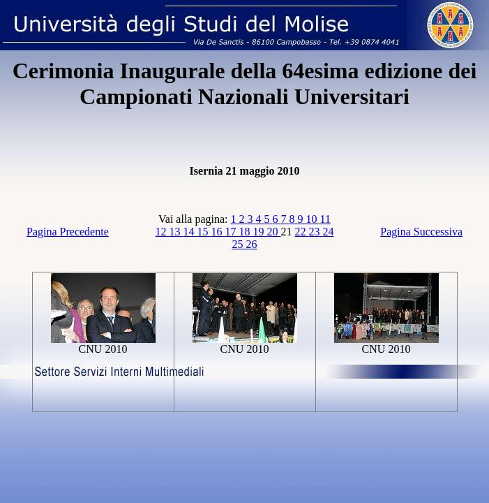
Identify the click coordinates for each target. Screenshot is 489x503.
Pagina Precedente (68, 232)
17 (232, 232)
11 (325, 219)
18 (246, 232)
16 (218, 232)
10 (313, 219)
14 (190, 232)
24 (328, 232)
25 (239, 244)
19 (260, 232)
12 (163, 232)
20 (274, 232)
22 (302, 232)
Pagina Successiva (421, 232)
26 (251, 244)
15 (204, 232)
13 (176, 232)
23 (316, 232)
